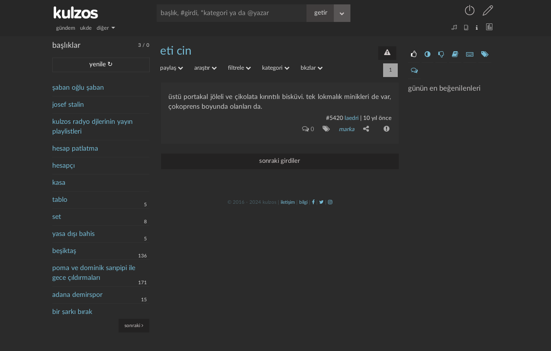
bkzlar (312, 68)
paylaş (171, 68)
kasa (58, 182)
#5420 (334, 118)
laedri (352, 118)
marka (346, 129)
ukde (86, 28)
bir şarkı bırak (72, 312)
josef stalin (68, 104)
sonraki (133, 325)
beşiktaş (64, 251)
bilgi (303, 202)
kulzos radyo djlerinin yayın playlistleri (92, 126)
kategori (275, 68)
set (56, 217)
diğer (106, 28)
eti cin (175, 51)
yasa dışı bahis (73, 234)
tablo (59, 199)
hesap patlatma (75, 148)
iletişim (288, 202)
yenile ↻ (101, 64)
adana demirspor (77, 295)
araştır (205, 68)
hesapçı (63, 165)
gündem (65, 28)
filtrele (239, 68)
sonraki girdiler (279, 161)
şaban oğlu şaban (78, 87)
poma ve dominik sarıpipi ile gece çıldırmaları (93, 273)
